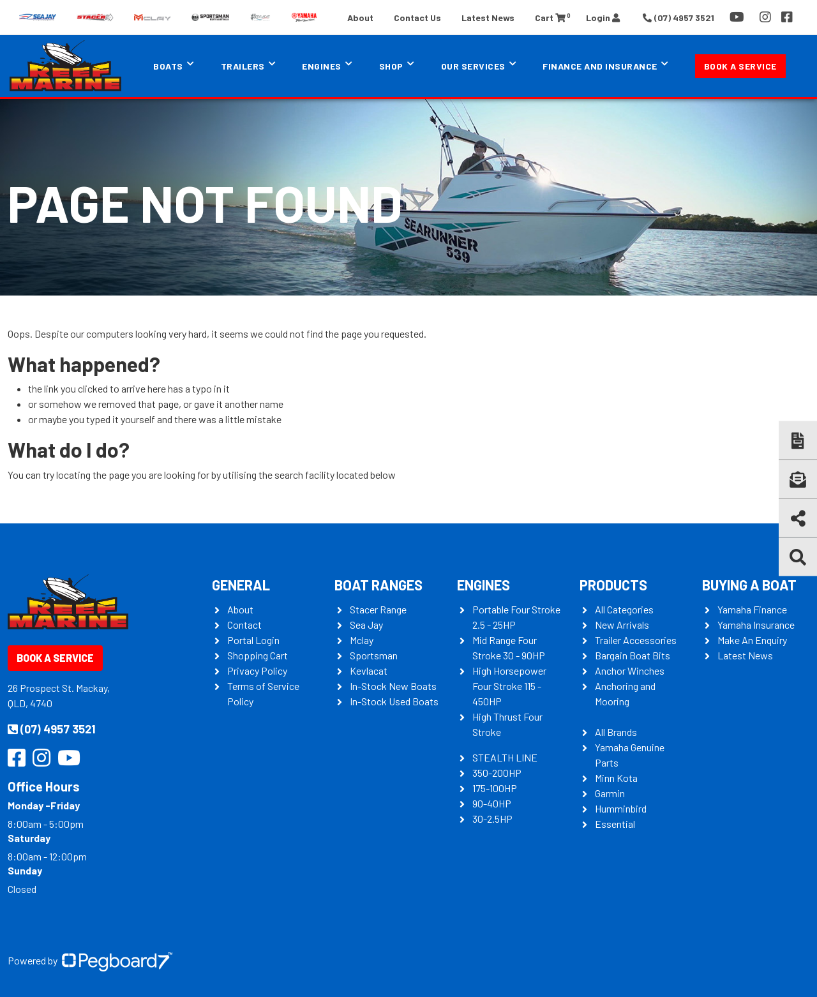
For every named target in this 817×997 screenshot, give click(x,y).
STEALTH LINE (504, 757)
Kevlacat (368, 670)
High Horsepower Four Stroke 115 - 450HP (509, 685)
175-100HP (494, 788)
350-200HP (496, 773)
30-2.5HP (492, 819)
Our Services (473, 66)
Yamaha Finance (752, 609)
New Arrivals (622, 624)
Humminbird (621, 808)
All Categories (624, 609)
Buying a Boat (749, 584)
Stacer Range (378, 609)
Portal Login (253, 640)
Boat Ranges (378, 584)
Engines (321, 66)
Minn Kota (616, 778)
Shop (391, 66)
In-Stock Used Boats (394, 701)
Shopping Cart (257, 655)
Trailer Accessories (636, 640)
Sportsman (374, 655)
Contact (244, 624)
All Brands (616, 732)
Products (613, 584)
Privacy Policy (257, 670)
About (360, 17)
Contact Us (417, 17)
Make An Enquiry (752, 640)
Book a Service (740, 66)
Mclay (361, 640)
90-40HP (491, 803)
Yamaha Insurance (756, 624)
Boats (168, 66)
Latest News (487, 17)
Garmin (610, 793)
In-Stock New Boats (393, 686)
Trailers (243, 66)
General (241, 584)
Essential (615, 824)
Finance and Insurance (600, 66)
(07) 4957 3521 (52, 729)
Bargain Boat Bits (632, 655)
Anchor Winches (629, 670)
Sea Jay (366, 624)
